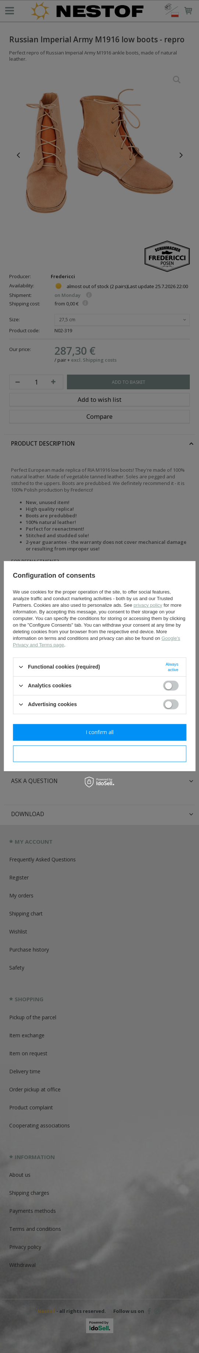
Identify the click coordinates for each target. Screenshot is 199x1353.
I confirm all (100, 732)
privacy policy (148, 605)
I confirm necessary (99, 753)
